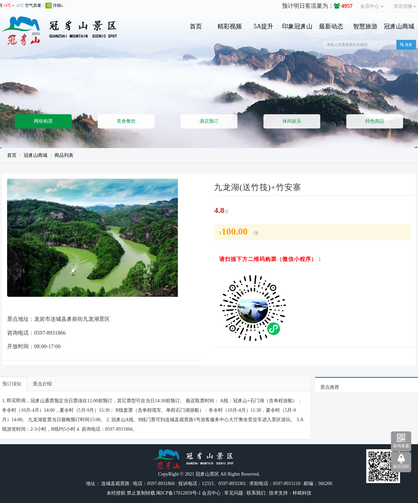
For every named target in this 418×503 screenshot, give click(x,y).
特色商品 (374, 121)
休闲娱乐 (291, 121)
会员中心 (372, 6)
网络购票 (43, 121)
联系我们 (256, 493)
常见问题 (233, 493)
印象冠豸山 (297, 26)
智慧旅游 (365, 26)
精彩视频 (229, 26)
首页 (196, 26)
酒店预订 (209, 121)
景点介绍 (42, 383)
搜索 (406, 45)
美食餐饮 (126, 121)
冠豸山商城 (399, 26)
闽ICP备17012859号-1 (178, 493)
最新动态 (331, 26)
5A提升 (263, 26)
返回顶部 (401, 466)
